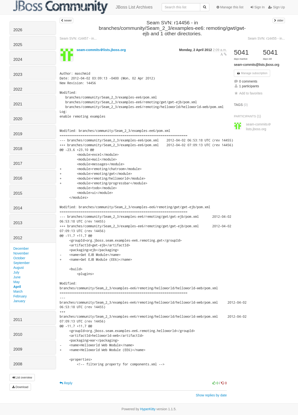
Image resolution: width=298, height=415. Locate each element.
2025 (17, 44)
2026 (17, 30)
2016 (17, 178)
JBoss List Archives (83, 7)
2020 (17, 119)
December (21, 248)
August (18, 268)
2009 (17, 349)
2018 (17, 148)
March (18, 291)
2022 (17, 89)
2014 (17, 208)
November (21, 253)
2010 (17, 334)
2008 (17, 364)
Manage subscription (251, 73)
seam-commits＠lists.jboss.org (101, 50)
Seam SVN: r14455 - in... (266, 38)
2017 (17, 163)
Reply (66, 383)
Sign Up (276, 7)
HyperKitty (148, 409)
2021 (17, 104)
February (20, 296)
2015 (17, 193)
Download (20, 387)
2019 (17, 134)
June (17, 277)
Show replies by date (211, 395)
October (19, 258)
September (21, 263)
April (17, 287)
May (16, 282)
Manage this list (229, 7)
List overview (22, 377)
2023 (17, 74)
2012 (17, 238)
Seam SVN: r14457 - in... (78, 38)
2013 (17, 223)
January (19, 301)
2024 (17, 59)
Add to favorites (248, 93)
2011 (17, 319)
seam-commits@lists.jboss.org (256, 65)
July (16, 272)
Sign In (258, 7)
